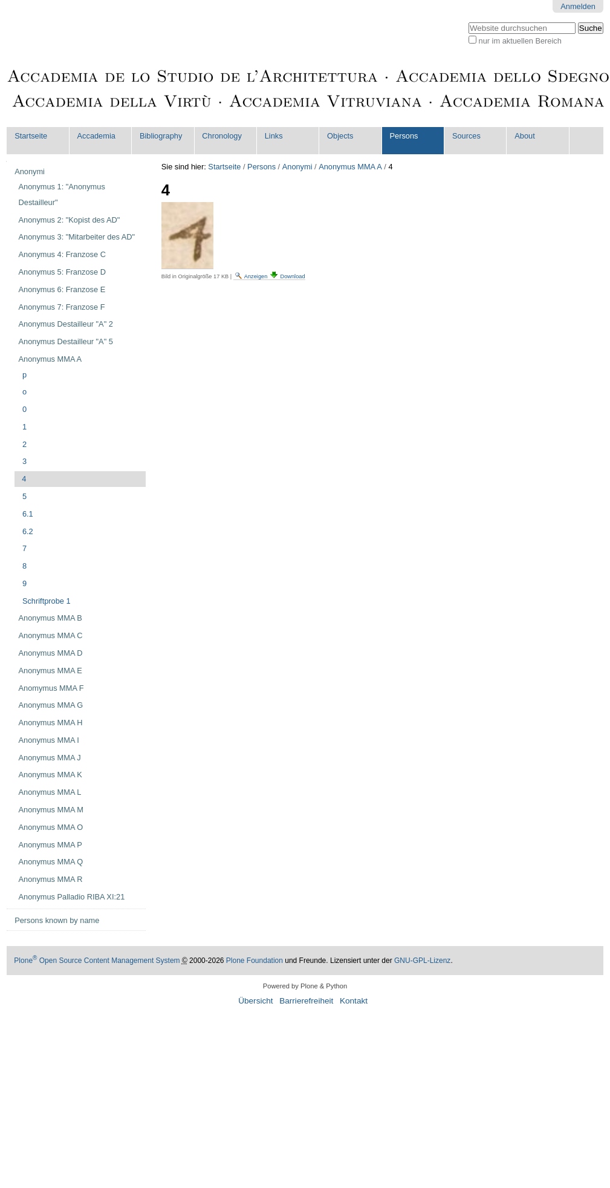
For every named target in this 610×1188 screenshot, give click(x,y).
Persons (404, 135)
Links (274, 135)
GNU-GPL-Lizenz (422, 960)
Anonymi (297, 166)
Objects (340, 135)
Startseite (31, 135)
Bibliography (161, 135)
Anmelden (577, 6)
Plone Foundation (254, 960)
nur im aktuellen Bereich (520, 40)
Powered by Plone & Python (305, 986)
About (524, 135)
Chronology (221, 135)
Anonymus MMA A (350, 166)
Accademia (96, 135)
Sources (466, 135)
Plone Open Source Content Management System (97, 960)
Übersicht (255, 1000)
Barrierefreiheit (306, 1000)
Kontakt (354, 1000)
